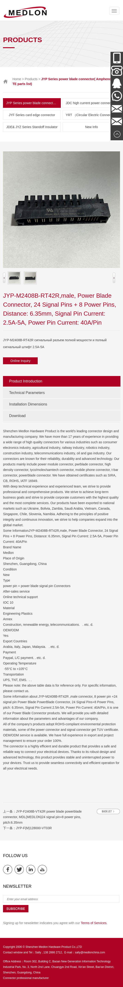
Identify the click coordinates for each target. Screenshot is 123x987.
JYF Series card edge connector (32, 115)
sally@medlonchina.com (90, 952)
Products (31, 79)
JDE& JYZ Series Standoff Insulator (32, 127)
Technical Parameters (27, 393)
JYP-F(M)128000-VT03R (34, 828)
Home (16, 79)
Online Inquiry (20, 361)
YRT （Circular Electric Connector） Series (93, 115)
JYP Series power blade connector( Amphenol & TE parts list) (33, 103)
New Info (91, 127)
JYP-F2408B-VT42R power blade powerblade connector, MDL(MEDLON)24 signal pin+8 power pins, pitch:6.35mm (42, 817)
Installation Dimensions (28, 404)
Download (17, 416)
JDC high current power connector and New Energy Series (93, 103)
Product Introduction (25, 381)
